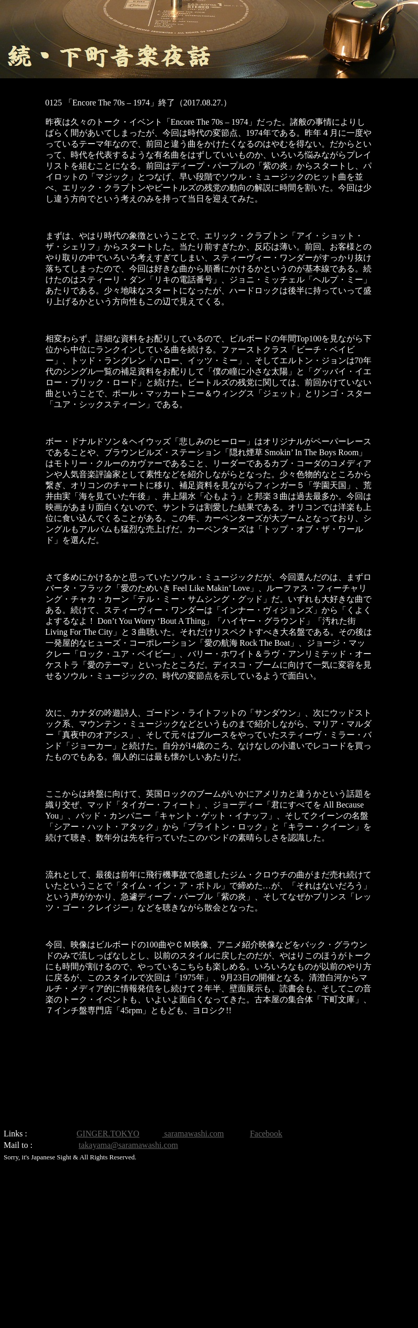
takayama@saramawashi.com (128, 1145)
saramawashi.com (193, 1133)
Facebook (266, 1133)
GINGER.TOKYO (108, 1133)
